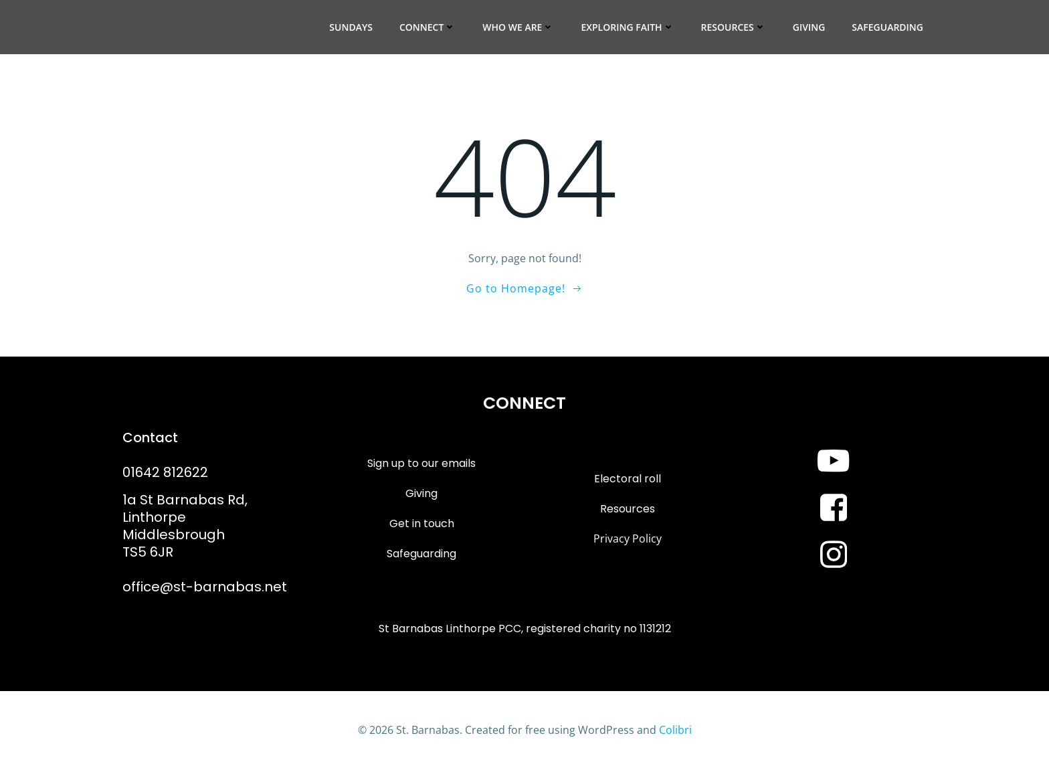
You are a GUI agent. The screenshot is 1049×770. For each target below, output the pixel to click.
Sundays (351, 27)
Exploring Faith (627, 27)
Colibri (675, 730)
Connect (427, 27)
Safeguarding (887, 27)
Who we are (518, 27)
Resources (733, 27)
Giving (809, 27)
